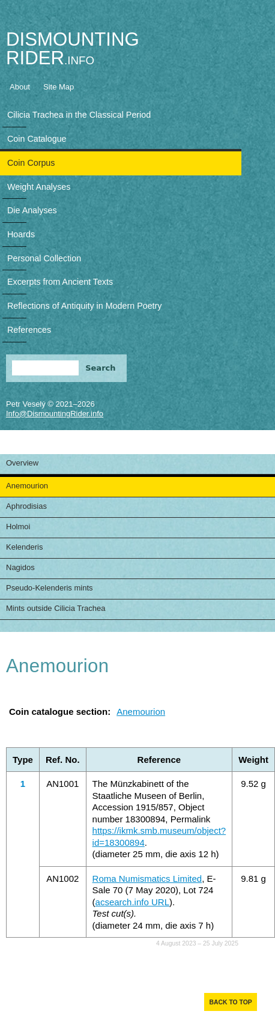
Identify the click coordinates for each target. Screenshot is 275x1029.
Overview (22, 462)
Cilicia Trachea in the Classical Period (79, 115)
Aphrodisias (26, 506)
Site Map (58, 86)
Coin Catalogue (37, 139)
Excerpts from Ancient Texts (60, 282)
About (20, 86)
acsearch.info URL (132, 902)
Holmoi (18, 526)
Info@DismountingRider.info (54, 413)
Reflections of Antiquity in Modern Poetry (84, 306)
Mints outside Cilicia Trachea (55, 608)
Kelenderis (24, 546)
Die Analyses (32, 210)
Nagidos (20, 567)
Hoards (21, 234)
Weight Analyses (38, 187)
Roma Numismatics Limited (147, 878)
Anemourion (27, 485)
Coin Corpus (31, 163)
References (29, 330)
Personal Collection (44, 258)
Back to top (230, 1002)
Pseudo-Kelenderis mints (49, 587)
